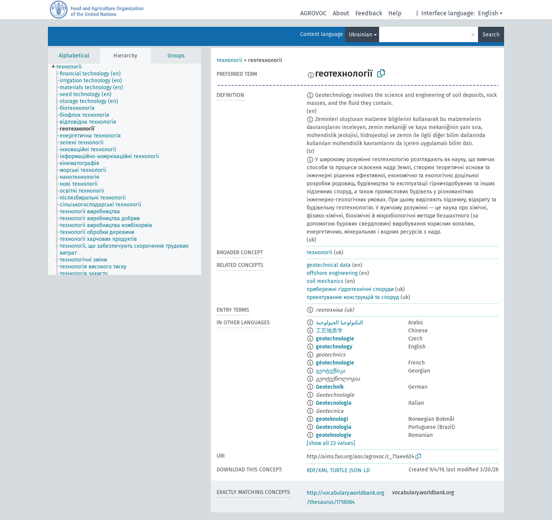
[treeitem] (72, 67)
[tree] (124, 169)
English (488, 13)
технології (229, 60)
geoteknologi (332, 419)
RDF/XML (317, 470)
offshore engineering (332, 273)
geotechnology (334, 346)
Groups (176, 55)
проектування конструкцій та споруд (353, 297)
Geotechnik (329, 387)
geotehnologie (334, 435)
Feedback (368, 13)
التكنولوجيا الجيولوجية (339, 322)
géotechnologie (335, 363)
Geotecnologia (334, 403)
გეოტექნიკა (330, 371)
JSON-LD (359, 470)
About (341, 13)
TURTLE (338, 470)
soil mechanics (325, 281)
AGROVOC (313, 13)
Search (491, 34)
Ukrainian (360, 34)
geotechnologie (335, 338)
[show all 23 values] (331, 443)
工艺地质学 (329, 330)
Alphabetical (74, 55)
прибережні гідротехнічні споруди (350, 289)
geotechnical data (329, 265)
